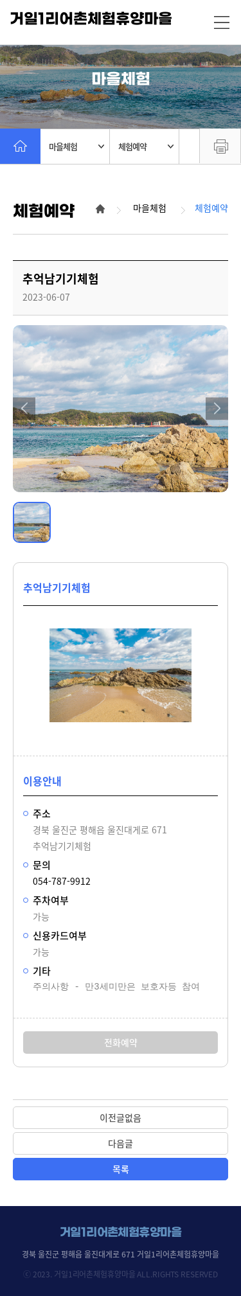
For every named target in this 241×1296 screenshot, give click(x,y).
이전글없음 (120, 1117)
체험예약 (146, 146)
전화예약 (121, 1042)
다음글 (120, 1143)
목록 (120, 1168)
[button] (24, 408)
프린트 (220, 146)
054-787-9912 (62, 880)
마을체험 (76, 146)
